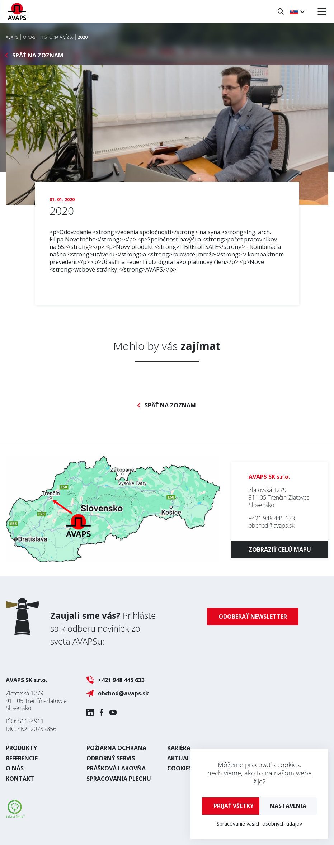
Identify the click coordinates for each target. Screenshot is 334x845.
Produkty (21, 748)
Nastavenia (288, 806)
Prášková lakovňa (116, 768)
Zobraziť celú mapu (280, 549)
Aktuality (183, 758)
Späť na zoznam (37, 55)
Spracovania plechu (118, 779)
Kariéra (178, 748)
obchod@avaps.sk (272, 525)
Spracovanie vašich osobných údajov (259, 823)
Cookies (179, 768)
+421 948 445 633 (272, 518)
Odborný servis (110, 758)
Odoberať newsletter (252, 616)
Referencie (22, 758)
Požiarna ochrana (116, 748)
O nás (15, 768)
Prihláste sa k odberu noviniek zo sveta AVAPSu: (103, 628)
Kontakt (20, 779)
